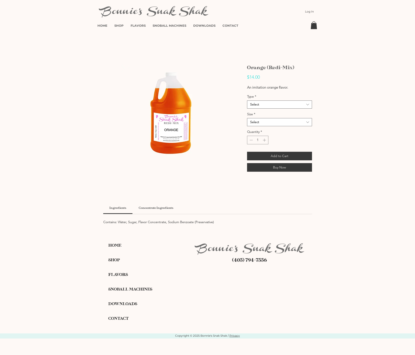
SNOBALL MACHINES (124, 289)
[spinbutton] (258, 140)
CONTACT (118, 318)
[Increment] (265, 140)
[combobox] (279, 104)
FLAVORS (118, 274)
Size (251, 114)
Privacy (234, 335)
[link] (117, 208)
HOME (114, 245)
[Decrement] (251, 140)
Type (251, 97)
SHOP (114, 260)
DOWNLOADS (122, 303)
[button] (314, 25)
